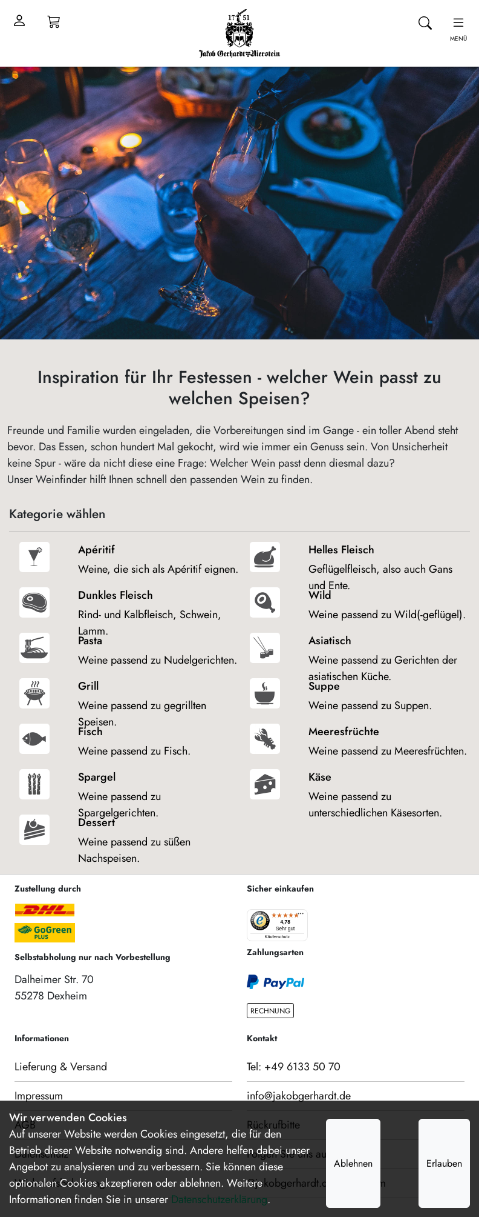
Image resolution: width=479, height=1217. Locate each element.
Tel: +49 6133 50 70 (294, 1067)
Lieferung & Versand (61, 1067)
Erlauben (444, 1163)
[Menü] (300, 916)
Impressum (39, 1096)
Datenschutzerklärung (219, 1199)
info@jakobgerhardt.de (299, 1096)
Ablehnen (353, 1163)
